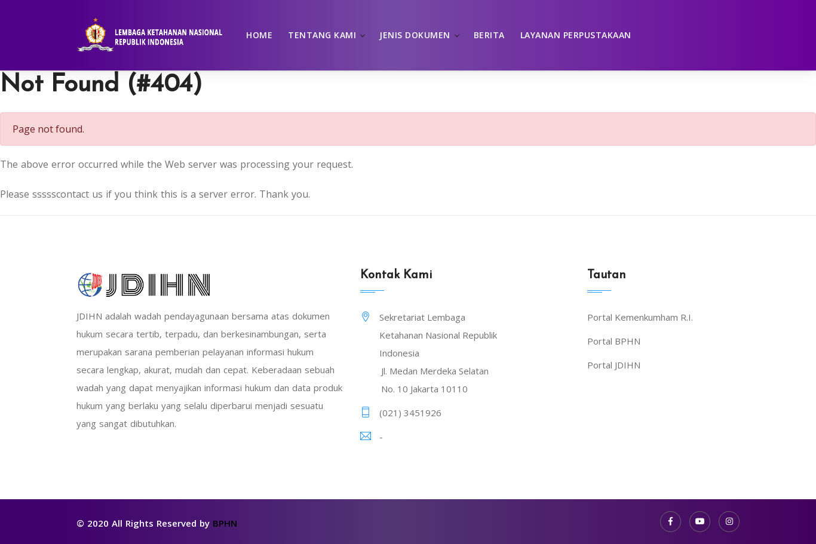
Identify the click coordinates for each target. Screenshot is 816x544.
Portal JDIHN (613, 365)
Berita (489, 35)
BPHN (225, 523)
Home (259, 35)
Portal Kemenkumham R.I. (640, 317)
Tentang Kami (322, 35)
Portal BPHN (613, 341)
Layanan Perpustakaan (575, 35)
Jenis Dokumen (414, 35)
